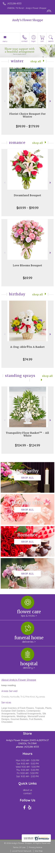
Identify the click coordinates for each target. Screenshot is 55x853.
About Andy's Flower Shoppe (18, 679)
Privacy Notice (35, 847)
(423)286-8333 (14, 3)
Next (51, 101)
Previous (4, 101)
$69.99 (27, 278)
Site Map (39, 851)
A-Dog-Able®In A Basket (27, 346)
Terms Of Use (19, 847)
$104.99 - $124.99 (27, 445)
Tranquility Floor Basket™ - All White (27, 434)
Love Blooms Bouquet (27, 265)
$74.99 (27, 359)
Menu (5, 41)
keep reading (8, 685)
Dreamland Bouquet (27, 195)
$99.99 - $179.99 (27, 126)
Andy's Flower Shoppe (27, 20)
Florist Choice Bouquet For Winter (27, 115)
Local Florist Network (21, 851)
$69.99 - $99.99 (27, 208)
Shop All (35, 61)
